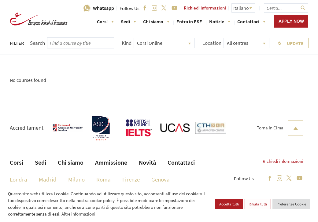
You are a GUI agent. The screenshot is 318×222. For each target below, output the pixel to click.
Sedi (128, 21)
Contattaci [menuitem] (181, 162)
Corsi (105, 21)
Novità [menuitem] (147, 162)
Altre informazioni (78, 214)
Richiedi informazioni (205, 8)
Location (211, 43)
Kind (126, 43)
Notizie (219, 21)
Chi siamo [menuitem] (70, 162)
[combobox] (164, 43)
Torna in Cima (280, 128)
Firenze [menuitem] (131, 179)
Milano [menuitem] (76, 179)
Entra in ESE (189, 21)
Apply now (291, 21)
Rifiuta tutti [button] (258, 204)
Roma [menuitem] (103, 179)
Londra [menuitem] (18, 179)
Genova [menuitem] (160, 179)
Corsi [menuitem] (16, 162)
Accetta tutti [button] (229, 204)
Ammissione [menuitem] (111, 162)
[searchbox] (286, 8)
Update (295, 43)
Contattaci (251, 21)
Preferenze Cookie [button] (291, 204)
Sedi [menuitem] (40, 162)
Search (37, 43)
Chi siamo (156, 21)
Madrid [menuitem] (48, 179)
